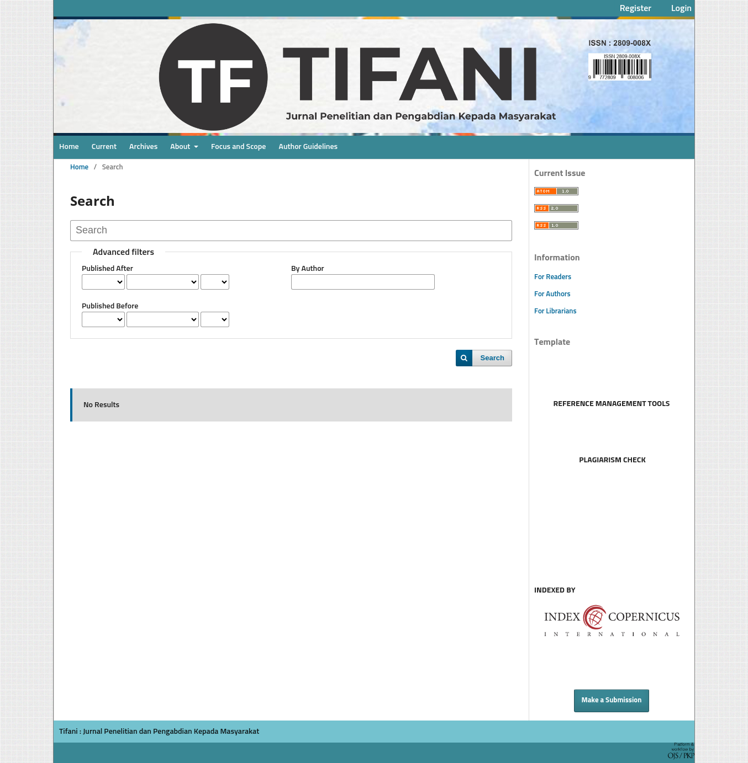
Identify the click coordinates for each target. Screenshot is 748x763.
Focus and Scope (238, 147)
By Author (307, 269)
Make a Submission (612, 700)
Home (69, 147)
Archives (143, 147)
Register (635, 8)
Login (681, 8)
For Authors (552, 294)
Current (104, 147)
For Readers (552, 277)
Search (492, 358)
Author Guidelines (308, 147)
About (181, 147)
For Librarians (555, 311)
